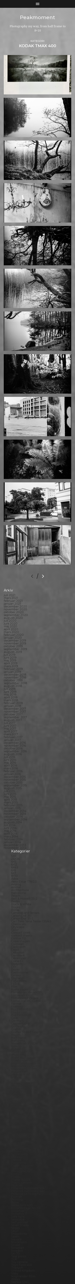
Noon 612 (17, 1104)
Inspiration (18, 1022)
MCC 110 (16, 1084)
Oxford (16, 1113)
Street (15, 1198)
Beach (15, 849)
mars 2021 (11, 551)
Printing (17, 1152)
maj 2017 (10, 681)
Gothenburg (20, 976)
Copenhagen (20, 894)
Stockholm (19, 1195)
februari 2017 (13, 690)
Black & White (21, 857)
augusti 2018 (13, 639)
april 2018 (11, 650)
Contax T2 (18, 891)
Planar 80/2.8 (20, 1133)
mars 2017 (11, 687)
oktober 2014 (13, 769)
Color (15, 883)
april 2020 (11, 582)
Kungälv (17, 1056)
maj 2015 (10, 750)
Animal (16, 840)
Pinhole (16, 1127)
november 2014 (15, 767)
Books (15, 860)
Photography (20, 1124)
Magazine (18, 1073)
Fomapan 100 (20, 948)
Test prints (18, 1209)
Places (15, 1130)
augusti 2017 (13, 673)
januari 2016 (12, 727)
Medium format (22, 1087)
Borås (15, 863)
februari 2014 (13, 792)
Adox (14, 832)
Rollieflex (17, 1164)
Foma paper (19, 942)
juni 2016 (10, 713)
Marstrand (18, 1081)
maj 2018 (10, 647)
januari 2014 (12, 795)
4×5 (13, 815)
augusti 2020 (13, 571)
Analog (16, 837)
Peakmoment (37, 17)
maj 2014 (10, 784)
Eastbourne (19, 925)
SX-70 (15, 1206)
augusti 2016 (13, 707)
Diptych (16, 917)
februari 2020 (14, 588)
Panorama (18, 1116)
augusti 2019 (13, 605)
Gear (14, 971)
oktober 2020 (14, 565)
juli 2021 (9, 548)
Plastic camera (21, 1135)
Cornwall (17, 897)
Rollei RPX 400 (22, 1158)
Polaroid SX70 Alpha (25, 1147)
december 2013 (15, 798)
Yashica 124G (20, 1235)
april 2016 (10, 718)
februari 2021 (13, 554)
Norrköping (19, 1107)
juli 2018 (10, 642)
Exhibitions (18, 934)
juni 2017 (10, 679)
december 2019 (15, 593)
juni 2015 (10, 747)
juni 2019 (10, 610)
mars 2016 (11, 721)
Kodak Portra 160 (23, 1036)
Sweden (17, 1204)
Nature (16, 1093)
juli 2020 (10, 574)
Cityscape (18, 880)
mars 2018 (11, 653)
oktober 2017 (13, 667)
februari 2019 (13, 622)
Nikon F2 (17, 1098)
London (16, 1070)
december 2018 (15, 627)
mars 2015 (11, 755)
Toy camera (19, 1215)
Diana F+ (17, 914)
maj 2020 (10, 579)
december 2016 (15, 696)
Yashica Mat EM (22, 1238)
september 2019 (15, 602)
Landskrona (19, 1062)
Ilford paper (19, 1013)
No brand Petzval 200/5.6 (29, 1101)
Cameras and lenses (25, 866)
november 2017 (15, 664)
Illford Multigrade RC (26, 1016)
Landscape (18, 1059)
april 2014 (10, 787)
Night (15, 1096)
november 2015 (15, 733)
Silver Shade (20, 1178)
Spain (15, 1189)
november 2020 (15, 562)
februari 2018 (13, 656)
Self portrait (19, 1175)
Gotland (17, 979)
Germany (18, 974)
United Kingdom (23, 1223)
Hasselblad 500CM (24, 996)
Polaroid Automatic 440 (28, 1144)
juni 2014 (10, 781)
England (17, 931)
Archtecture (20, 843)
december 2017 (15, 662)
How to (16, 999)
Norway (16, 1110)
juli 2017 (9, 676)
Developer (18, 911)
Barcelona (18, 846)
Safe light (18, 1169)
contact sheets (21, 888)
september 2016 (15, 704)
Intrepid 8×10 (20, 1028)
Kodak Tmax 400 (23, 1042)
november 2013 (15, 801)
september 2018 (15, 636)
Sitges (15, 1181)
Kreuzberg (19, 1053)
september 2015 (15, 738)
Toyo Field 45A (21, 1218)
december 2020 (15, 559)
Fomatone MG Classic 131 (28, 954)
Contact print (20, 886)
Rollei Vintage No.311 (25, 1161)
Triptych (17, 1221)
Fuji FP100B (19, 962)
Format (16, 957)
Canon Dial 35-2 (22, 871)
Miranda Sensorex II (25, 1090)
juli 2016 (9, 710)
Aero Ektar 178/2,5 (24, 834)
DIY (13, 920)
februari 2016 (13, 724)
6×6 (13, 823)
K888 (15, 1033)
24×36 (15, 812)
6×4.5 (14, 820)
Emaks (16, 928)
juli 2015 (9, 744)
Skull (15, 1184)
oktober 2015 (13, 735)
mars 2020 (11, 585)
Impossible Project (24, 1019)
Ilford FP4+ (19, 1005)
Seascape (18, 1172)
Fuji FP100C (19, 965)
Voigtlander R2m (23, 1229)
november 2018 (15, 630)
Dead (15, 903)
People (16, 1121)
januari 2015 (12, 761)
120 (13, 809)
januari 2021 (12, 557)
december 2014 (15, 764)
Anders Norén (43, 1275)
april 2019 (10, 616)
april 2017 (10, 684)
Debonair (17, 905)
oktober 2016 (13, 701)
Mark (14, 1079)
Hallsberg (18, 993)
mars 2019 (11, 619)
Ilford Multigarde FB (25, 1010)
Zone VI (16, 1240)
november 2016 (15, 698)
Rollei (15, 1155)
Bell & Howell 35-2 (24, 851)
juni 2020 (10, 576)
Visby (14, 1226)
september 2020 (16, 568)
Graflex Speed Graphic (27, 985)
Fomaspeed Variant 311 (27, 951)
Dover (15, 922)
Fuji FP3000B (21, 968)
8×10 (14, 829)
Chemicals (18, 877)
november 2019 (15, 596)
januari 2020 (13, 591)
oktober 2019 (13, 599)
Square (16, 1192)
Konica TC (18, 1050)
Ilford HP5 (18, 1008)
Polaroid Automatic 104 (27, 1141)
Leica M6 (17, 1067)
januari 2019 (12, 625)
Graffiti (16, 982)
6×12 (14, 817)
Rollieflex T (19, 1167)
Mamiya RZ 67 (21, 1076)
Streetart (17, 1201)
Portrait (16, 1150)
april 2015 (10, 752)
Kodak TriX (19, 1045)
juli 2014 (9, 778)
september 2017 (15, 670)
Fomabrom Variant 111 (26, 945)
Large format (20, 1064)
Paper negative (22, 1118)
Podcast (17, 1138)
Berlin (15, 854)
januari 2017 (12, 693)
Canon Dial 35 (21, 868)
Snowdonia (19, 1187)
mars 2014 (11, 789)
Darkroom (18, 900)
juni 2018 (10, 645)
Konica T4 (18, 1047)
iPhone (16, 1030)
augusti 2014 (13, 775)
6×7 (13, 826)
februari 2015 (13, 758)
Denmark (18, 908)
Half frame (18, 991)
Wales (15, 1232)
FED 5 (15, 937)
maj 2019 (10, 613)
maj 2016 (10, 716)
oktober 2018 (13, 633)
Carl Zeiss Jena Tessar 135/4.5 (31, 874)
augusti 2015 (13, 741)
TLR (14, 1212)
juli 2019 (9, 608)
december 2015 (15, 730)
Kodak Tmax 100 (23, 1039)
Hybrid (16, 1002)
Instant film (19, 1025)
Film (14, 939)
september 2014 (15, 772)
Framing (17, 959)
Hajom (15, 988)
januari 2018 (12, 659)
